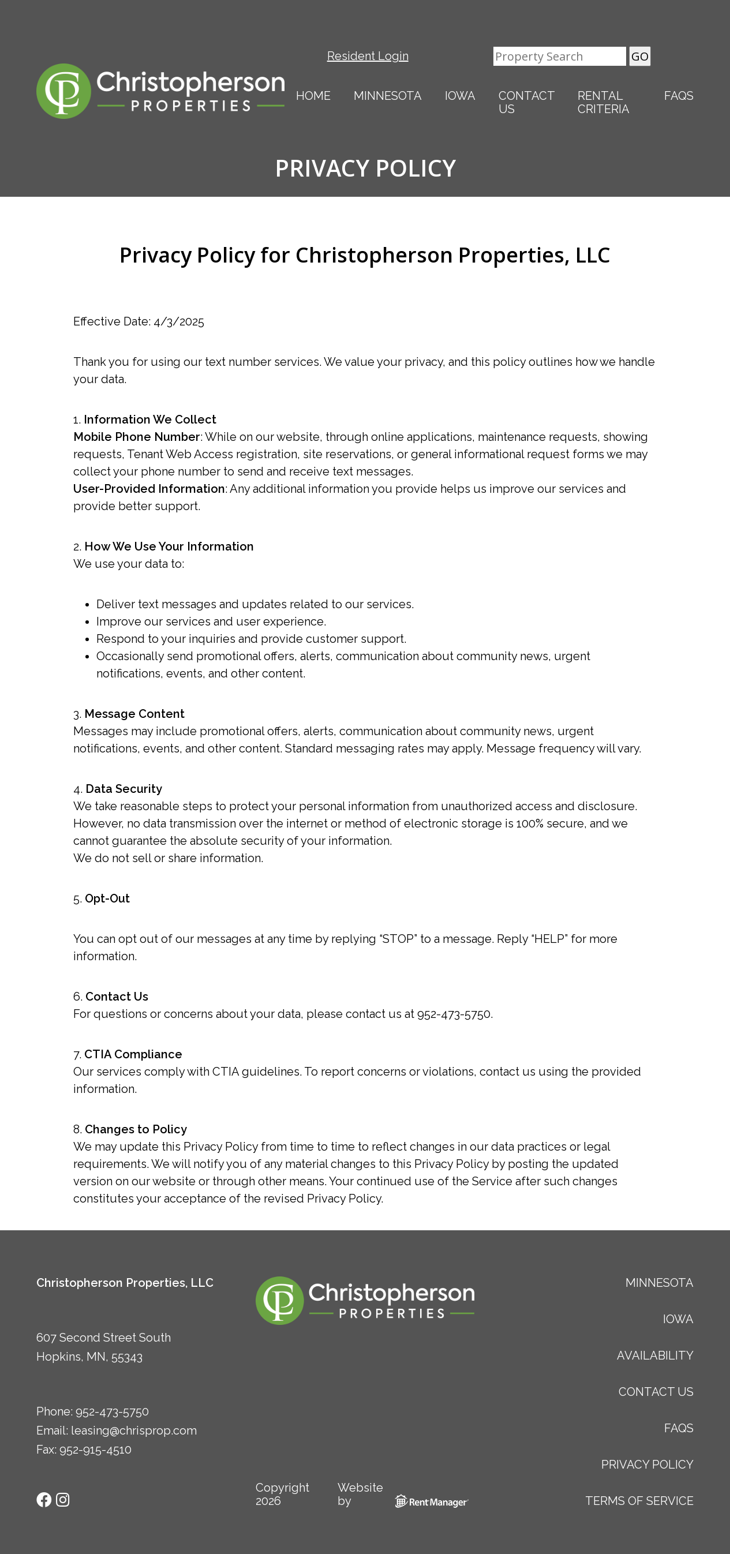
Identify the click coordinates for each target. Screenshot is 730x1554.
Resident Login (368, 56)
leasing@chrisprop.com (134, 1430)
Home (313, 96)
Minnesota (388, 96)
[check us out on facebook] (45, 1499)
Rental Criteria (604, 102)
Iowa (460, 96)
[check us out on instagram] (62, 1499)
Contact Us (527, 102)
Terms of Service (639, 1501)
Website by (406, 1494)
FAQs (679, 96)
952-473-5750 (112, 1411)
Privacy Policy (647, 1464)
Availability (655, 1355)
